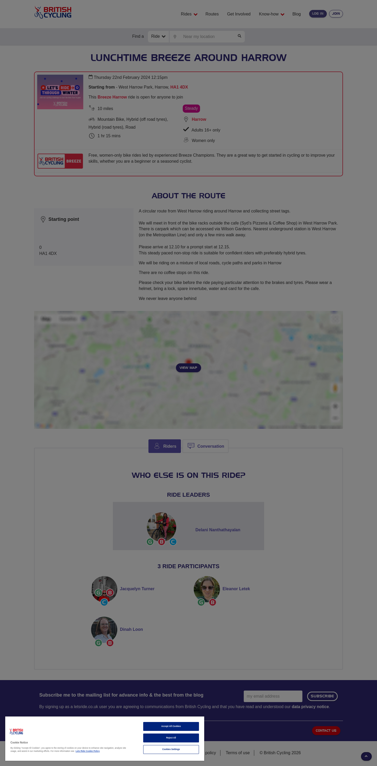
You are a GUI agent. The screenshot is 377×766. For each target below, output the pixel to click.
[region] (104, 738)
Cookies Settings (171, 749)
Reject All (171, 738)
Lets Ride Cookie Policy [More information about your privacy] (88, 751)
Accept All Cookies (171, 726)
